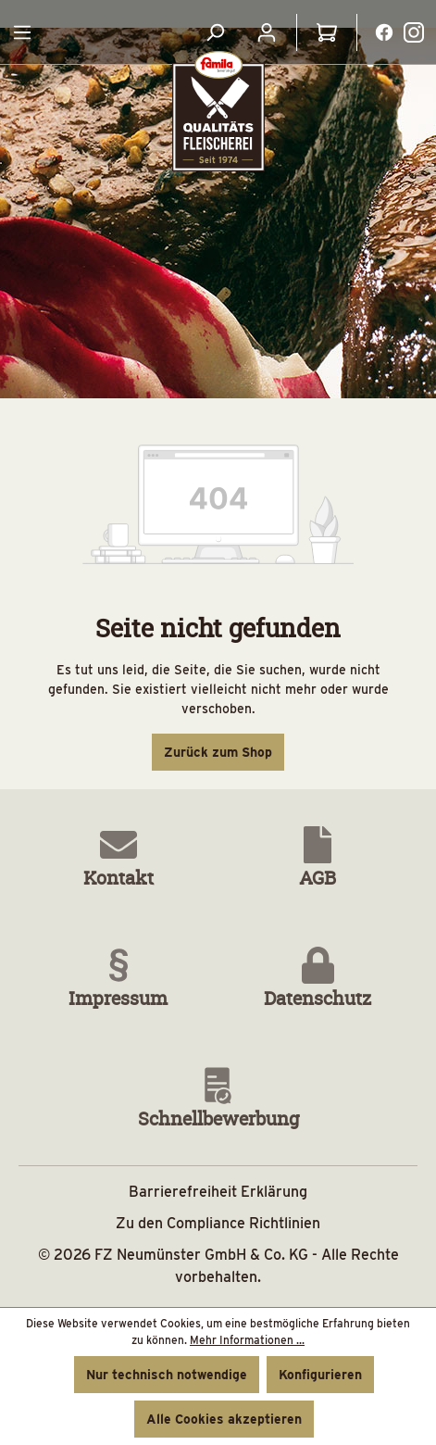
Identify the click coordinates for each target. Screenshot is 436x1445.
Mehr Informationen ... (247, 1340)
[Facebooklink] (384, 31)
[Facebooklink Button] (384, 32)
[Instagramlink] (414, 31)
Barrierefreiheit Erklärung (218, 1191)
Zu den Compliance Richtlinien (218, 1223)
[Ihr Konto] (266, 32)
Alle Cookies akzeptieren (224, 1419)
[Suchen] (215, 32)
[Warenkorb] (327, 32)
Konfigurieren (320, 1374)
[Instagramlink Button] (414, 32)
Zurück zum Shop (218, 752)
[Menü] (22, 32)
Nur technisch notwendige (166, 1374)
